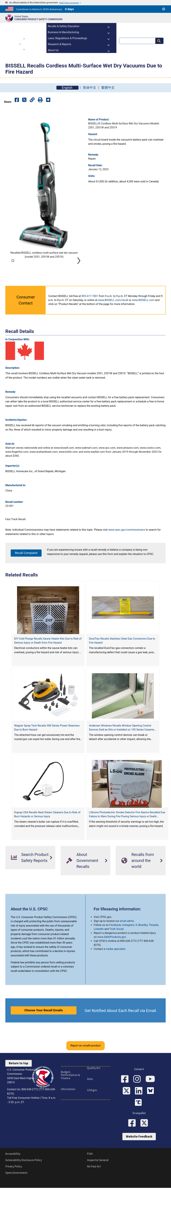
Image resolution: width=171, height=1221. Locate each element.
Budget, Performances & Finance (70, 1113)
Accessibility (12, 1192)
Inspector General (98, 1198)
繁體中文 (108, 88)
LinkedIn (99, 967)
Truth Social (116, 967)
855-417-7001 (90, 334)
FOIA (90, 1192)
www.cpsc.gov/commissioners (126, 567)
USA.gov (92, 1128)
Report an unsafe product (85, 1083)
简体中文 (89, 88)
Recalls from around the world (137, 898)
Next (78, 279)
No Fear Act (94, 1205)
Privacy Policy (13, 1205)
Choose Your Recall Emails (43, 1048)
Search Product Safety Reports (30, 895)
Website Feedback (139, 1175)
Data (90, 1117)
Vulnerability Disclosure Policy (23, 1198)
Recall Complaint (26, 591)
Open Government (16, 1211)
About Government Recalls (82, 898)
